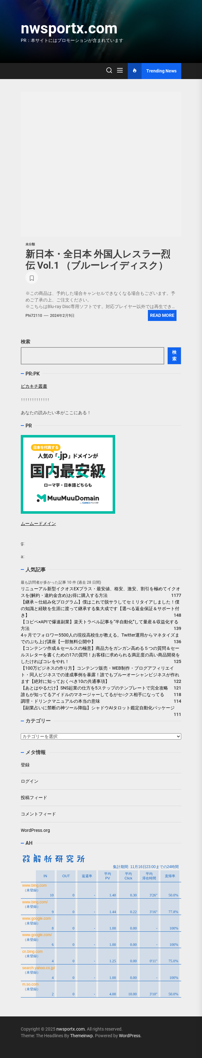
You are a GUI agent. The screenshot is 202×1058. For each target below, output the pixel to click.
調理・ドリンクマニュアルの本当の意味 (60, 701)
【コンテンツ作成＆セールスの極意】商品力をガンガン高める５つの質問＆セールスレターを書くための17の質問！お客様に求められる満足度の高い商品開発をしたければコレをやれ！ (100, 655)
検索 (25, 342)
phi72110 (33, 315)
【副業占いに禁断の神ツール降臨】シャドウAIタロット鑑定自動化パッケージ (98, 707)
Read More (162, 315)
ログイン (29, 781)
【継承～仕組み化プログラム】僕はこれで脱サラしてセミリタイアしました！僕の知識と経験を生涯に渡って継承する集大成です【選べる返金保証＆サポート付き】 (100, 608)
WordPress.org (35, 830)
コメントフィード (38, 813)
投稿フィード (34, 797)
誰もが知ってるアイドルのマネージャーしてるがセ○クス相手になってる (92, 694)
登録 (25, 764)
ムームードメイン (38, 523)
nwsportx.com (69, 28)
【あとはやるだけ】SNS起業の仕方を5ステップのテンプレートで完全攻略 (94, 687)
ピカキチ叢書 (34, 386)
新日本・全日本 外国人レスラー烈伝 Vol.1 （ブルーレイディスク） (97, 260)
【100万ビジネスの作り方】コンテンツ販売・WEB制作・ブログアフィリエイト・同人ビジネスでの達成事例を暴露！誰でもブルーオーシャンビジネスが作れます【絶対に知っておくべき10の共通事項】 (100, 675)
